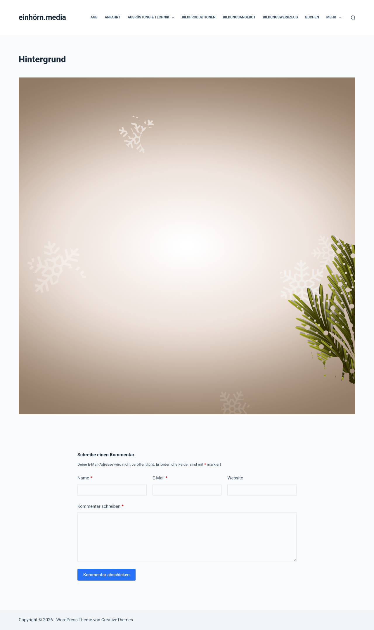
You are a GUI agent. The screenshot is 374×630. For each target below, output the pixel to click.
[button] (173, 17)
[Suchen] (353, 17)
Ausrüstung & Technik (152, 17)
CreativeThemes (117, 619)
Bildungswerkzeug (280, 17)
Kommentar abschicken (106, 574)
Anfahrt (112, 17)
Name (84, 478)
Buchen (312, 17)
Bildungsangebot (239, 17)
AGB (94, 17)
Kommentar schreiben (100, 506)
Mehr (335, 17)
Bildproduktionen (198, 17)
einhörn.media (42, 17)
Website (235, 478)
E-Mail (160, 478)
